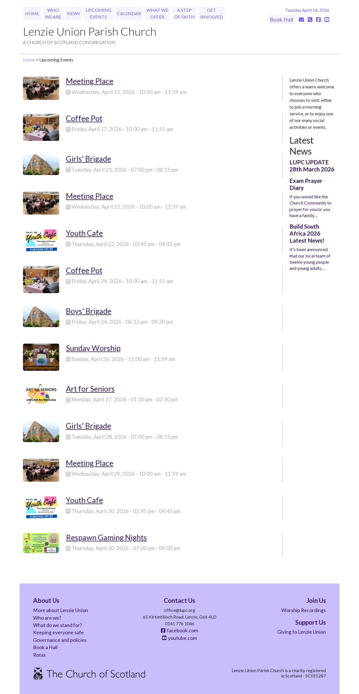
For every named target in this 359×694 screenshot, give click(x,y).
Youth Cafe (84, 233)
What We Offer (157, 13)
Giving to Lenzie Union (301, 632)
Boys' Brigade (88, 311)
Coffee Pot (84, 118)
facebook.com (179, 630)
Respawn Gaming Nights (106, 537)
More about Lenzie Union (60, 610)
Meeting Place (89, 81)
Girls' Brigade (88, 158)
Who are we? (47, 618)
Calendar (129, 13)
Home (32, 13)
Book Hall (282, 19)
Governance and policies (60, 640)
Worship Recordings (303, 610)
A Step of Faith (184, 13)
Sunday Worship (93, 348)
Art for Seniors (90, 388)
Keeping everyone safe (58, 632)
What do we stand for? (57, 625)
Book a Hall (45, 647)
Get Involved (211, 13)
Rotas (39, 655)
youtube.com (179, 638)
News (73, 13)
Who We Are (53, 13)
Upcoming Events (98, 13)
